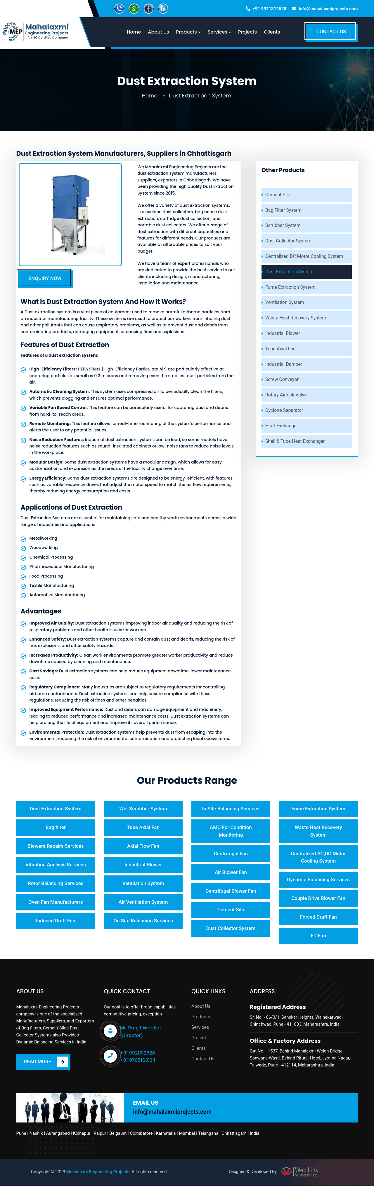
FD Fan (318, 946)
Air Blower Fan (231, 874)
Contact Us (202, 1069)
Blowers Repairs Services (55, 847)
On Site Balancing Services (143, 923)
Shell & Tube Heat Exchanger (295, 441)
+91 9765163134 (137, 1070)
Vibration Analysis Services (55, 866)
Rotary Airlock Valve (286, 395)
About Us (200, 1017)
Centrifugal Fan (231, 854)
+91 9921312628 (269, 8)
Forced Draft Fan (318, 927)
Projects (251, 32)
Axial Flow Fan (143, 847)
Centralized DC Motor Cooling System (304, 256)
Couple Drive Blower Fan (318, 907)
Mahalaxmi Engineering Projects (98, 1182)
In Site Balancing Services (231, 809)
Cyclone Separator (284, 410)
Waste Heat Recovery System (295, 318)
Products (200, 1027)
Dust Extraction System (289, 271)
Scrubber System (283, 225)
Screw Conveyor (282, 379)
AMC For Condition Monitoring (231, 831)
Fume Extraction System (290, 287)
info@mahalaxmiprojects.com (328, 8)
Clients (276, 32)
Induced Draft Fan (55, 923)
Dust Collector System (288, 241)
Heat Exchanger (281, 426)
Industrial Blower (282, 333)
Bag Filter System (283, 210)
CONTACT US (331, 31)
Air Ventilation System (143, 904)
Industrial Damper (283, 364)
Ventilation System (284, 302)
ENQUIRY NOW (45, 278)
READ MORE (46, 1072)
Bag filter (56, 828)
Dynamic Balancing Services (318, 884)
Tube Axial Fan (280, 349)
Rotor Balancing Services (55, 885)
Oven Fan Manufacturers (55, 904)
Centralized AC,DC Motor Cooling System (318, 858)
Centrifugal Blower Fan (230, 893)
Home (149, 95)
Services (200, 1038)
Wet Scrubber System (143, 809)
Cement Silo (277, 194)
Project (198, 1048)
